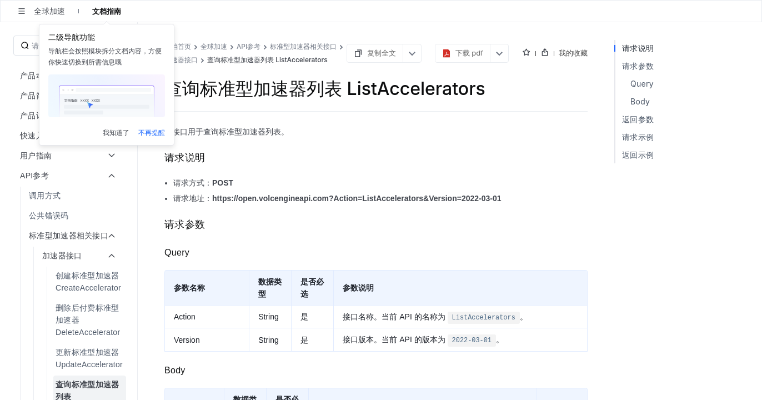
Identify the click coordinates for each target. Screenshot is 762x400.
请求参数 (638, 66)
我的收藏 (573, 52)
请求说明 (638, 48)
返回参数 (638, 119)
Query (642, 83)
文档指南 (106, 11)
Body (640, 101)
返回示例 (638, 154)
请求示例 (638, 137)
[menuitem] (69, 195)
